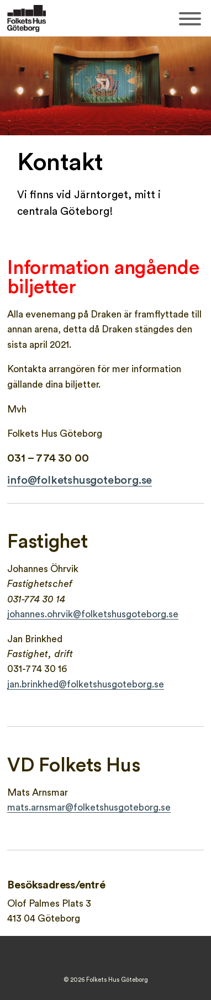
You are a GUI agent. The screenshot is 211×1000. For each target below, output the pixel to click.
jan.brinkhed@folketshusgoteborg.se (85, 684)
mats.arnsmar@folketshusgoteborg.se (89, 807)
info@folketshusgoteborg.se (79, 480)
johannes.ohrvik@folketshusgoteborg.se (92, 614)
